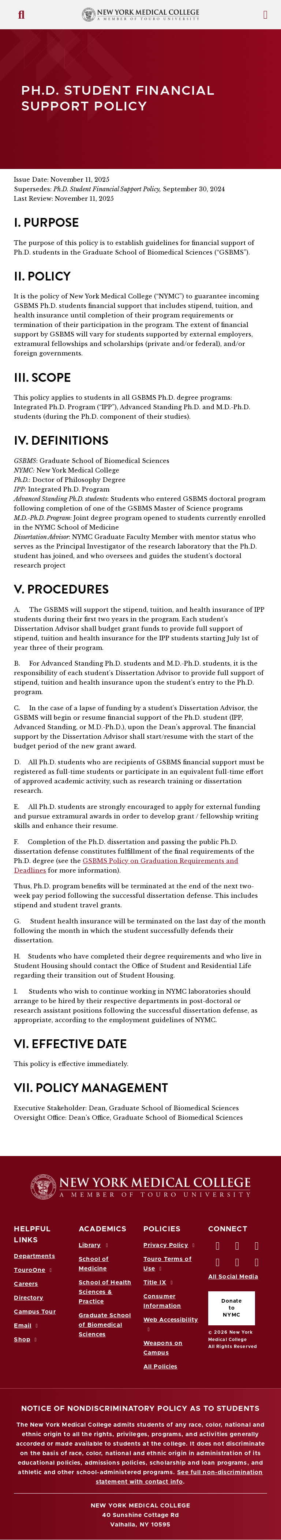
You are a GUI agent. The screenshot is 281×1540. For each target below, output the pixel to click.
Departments (34, 1256)
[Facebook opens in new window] (218, 1248)
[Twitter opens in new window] (237, 1248)
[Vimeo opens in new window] (237, 1264)
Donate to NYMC (231, 1308)
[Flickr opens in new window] (257, 1264)
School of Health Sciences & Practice (105, 1292)
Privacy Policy (170, 1245)
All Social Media (233, 1277)
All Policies (160, 1367)
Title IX (159, 1282)
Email (27, 1326)
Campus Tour (35, 1312)
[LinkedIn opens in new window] (257, 1248)
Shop (26, 1340)
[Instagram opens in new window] (218, 1264)
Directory (29, 1298)
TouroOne (34, 1270)
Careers (26, 1284)
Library (94, 1245)
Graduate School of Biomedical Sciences (105, 1325)
